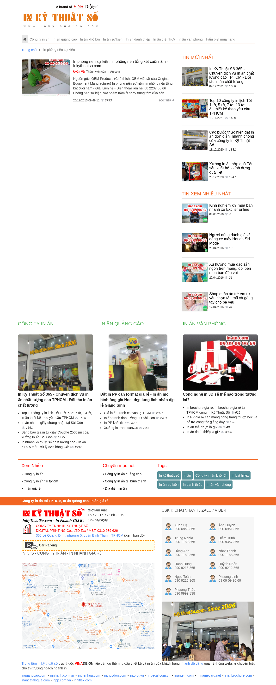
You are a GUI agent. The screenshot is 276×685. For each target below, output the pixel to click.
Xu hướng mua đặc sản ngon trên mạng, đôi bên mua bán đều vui (230, 268)
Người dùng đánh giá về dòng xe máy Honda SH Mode (230, 239)
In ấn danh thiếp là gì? (203, 432)
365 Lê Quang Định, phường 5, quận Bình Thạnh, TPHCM (79, 535)
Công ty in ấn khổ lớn (211, 475)
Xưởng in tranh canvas (121, 428)
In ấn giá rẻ (31, 488)
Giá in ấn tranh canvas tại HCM (128, 413)
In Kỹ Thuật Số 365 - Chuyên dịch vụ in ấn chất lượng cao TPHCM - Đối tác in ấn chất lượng (231, 75)
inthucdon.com (115, 675)
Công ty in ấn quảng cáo (122, 474)
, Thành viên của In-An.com (96, 71)
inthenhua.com (89, 675)
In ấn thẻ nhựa (164, 39)
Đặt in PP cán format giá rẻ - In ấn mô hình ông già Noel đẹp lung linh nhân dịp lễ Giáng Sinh (137, 399)
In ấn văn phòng (190, 39)
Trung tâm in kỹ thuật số (40, 663)
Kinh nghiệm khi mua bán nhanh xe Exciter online (231, 207)
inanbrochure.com (238, 675)
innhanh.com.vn (62, 675)
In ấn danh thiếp (138, 39)
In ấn (187, 475)
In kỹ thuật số (169, 475)
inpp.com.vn (62, 680)
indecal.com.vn (159, 675)
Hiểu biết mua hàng (220, 39)
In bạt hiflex (240, 475)
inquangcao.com (34, 675)
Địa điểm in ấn (115, 488)
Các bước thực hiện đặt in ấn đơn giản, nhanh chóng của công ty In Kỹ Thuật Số (231, 138)
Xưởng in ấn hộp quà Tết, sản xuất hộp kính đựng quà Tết (231, 168)
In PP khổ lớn (114, 423)
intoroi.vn (137, 675)
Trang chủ (29, 50)
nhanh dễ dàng (192, 663)
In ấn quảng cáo (65, 39)
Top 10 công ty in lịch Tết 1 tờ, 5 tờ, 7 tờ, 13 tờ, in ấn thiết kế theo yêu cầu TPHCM (230, 107)
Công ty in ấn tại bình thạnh (124, 481)
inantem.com (184, 675)
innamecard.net (209, 675)
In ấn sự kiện (113, 39)
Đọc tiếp (166, 100)
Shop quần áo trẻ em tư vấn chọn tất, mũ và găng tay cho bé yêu (231, 298)
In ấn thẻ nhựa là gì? (202, 427)
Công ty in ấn (39, 39)
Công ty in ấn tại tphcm (40, 481)
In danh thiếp (192, 484)
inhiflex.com (83, 680)
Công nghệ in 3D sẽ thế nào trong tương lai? (220, 397)
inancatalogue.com (36, 680)
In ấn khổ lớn (90, 39)
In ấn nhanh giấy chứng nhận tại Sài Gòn (52, 423)
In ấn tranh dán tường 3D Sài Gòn (130, 418)
